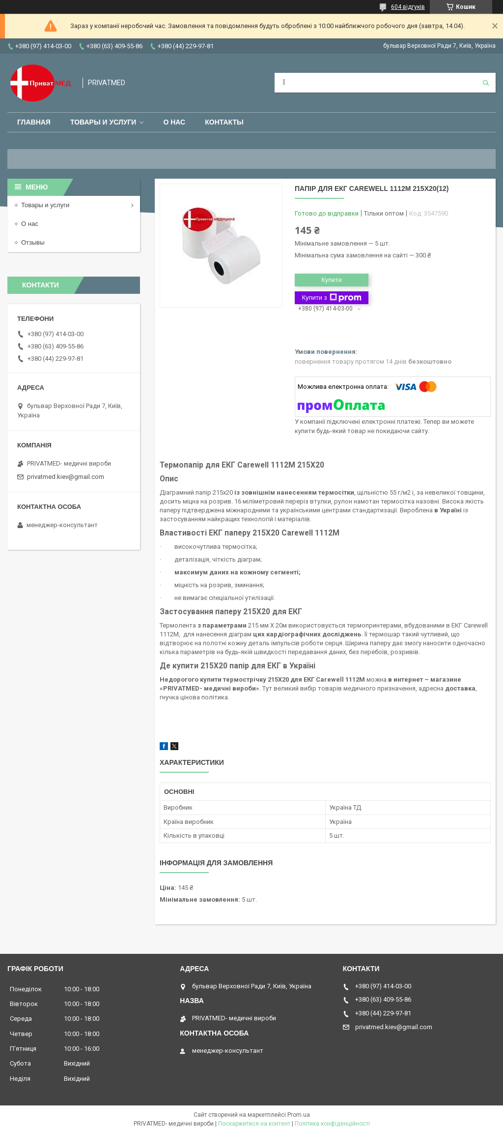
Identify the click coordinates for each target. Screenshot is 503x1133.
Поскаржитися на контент (254, 1123)
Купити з (331, 297)
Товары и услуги (103, 122)
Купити (331, 279)
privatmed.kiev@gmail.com (65, 476)
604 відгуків (408, 6)
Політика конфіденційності (332, 1123)
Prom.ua (298, 1114)
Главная (34, 122)
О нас (174, 122)
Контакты (224, 122)
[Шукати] (486, 83)
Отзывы (33, 242)
